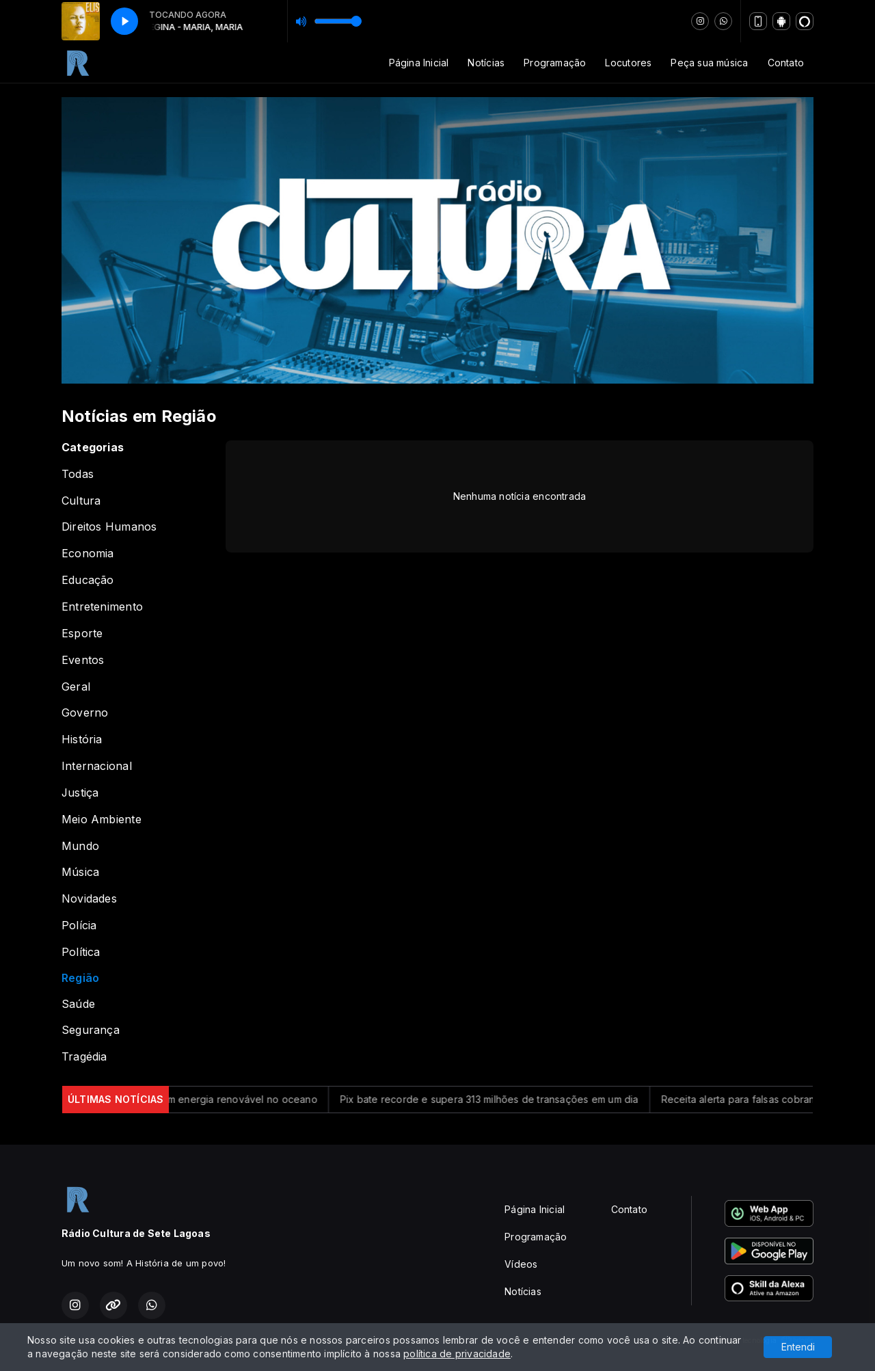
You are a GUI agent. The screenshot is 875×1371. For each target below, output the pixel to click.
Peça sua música (709, 62)
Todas (78, 474)
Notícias (486, 62)
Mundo (80, 846)
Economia (88, 553)
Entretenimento (102, 606)
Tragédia (84, 1056)
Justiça (80, 792)
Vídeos (520, 1264)
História (82, 739)
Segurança (91, 1030)
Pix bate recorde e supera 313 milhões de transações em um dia (498, 1099)
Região (80, 978)
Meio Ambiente (102, 819)
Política (81, 952)
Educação (88, 580)
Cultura (81, 500)
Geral (76, 686)
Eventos (83, 660)
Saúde (78, 1004)
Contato (786, 62)
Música (80, 872)
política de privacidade (457, 1353)
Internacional (97, 766)
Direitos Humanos (109, 526)
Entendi (798, 1347)
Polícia (79, 925)
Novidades (89, 898)
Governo (85, 712)
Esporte (82, 633)
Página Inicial (419, 62)
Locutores (628, 62)
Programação (555, 62)
